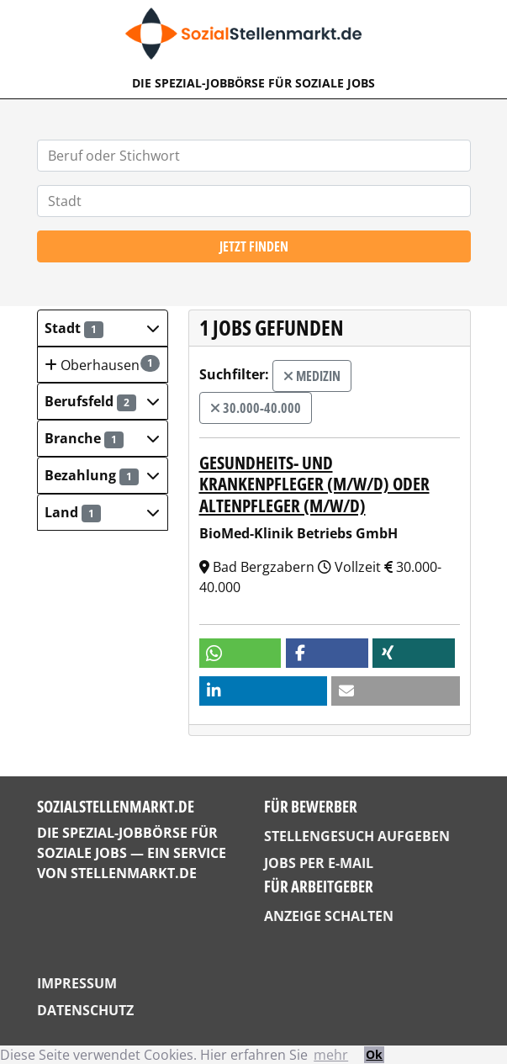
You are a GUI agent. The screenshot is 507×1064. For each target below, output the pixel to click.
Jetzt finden (253, 246)
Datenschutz (85, 1010)
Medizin (312, 376)
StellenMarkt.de (134, 873)
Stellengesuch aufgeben (357, 836)
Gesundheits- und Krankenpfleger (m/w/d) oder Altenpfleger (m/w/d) (314, 483)
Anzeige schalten (328, 916)
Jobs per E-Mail (318, 863)
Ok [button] (374, 1054)
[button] (102, 328)
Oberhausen (102, 364)
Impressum (77, 983)
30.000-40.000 (255, 408)
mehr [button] (331, 1054)
